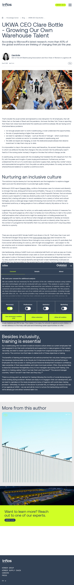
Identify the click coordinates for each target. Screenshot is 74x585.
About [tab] (61, 271)
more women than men (41, 238)
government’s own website (40, 262)
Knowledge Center (13, 18)
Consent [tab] (13, 271)
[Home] (2, 18)
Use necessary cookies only (13, 317)
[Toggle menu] (70, 5)
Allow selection (37, 317)
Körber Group (8, 568)
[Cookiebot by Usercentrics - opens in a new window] (58, 265)
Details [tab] (37, 271)
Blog (23, 18)
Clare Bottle (15, 55)
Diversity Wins (25, 188)
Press (4, 575)
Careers (5, 573)
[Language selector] (4, 581)
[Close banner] (71, 265)
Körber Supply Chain (11, 570)
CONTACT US (9, 520)
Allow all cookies (60, 317)
